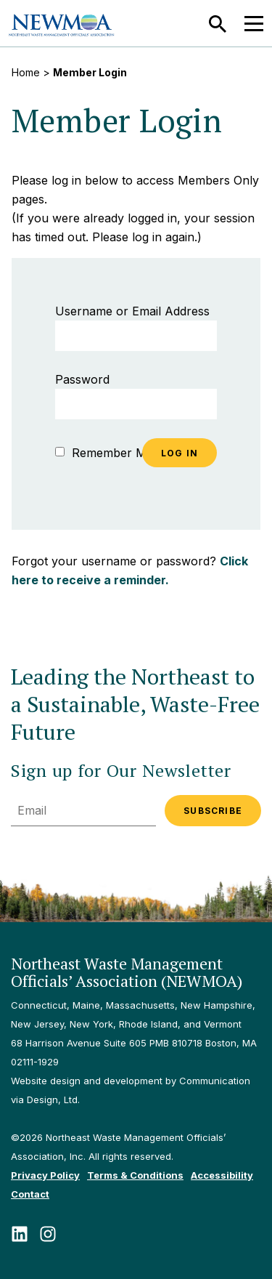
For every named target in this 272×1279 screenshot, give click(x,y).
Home (26, 72)
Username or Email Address (132, 311)
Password (82, 379)
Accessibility (222, 1175)
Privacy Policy (45, 1175)
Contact (30, 1194)
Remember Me (104, 452)
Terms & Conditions (135, 1175)
